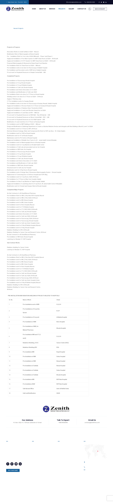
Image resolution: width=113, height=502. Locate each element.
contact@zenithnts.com (74, 2)
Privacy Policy (51, 498)
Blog (58, 498)
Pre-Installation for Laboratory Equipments (68, 468)
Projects (59, 9)
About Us (40, 9)
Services (50, 9)
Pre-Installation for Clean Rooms (69, 463)
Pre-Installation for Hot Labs (67, 460)
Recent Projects (38, 455)
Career (64, 498)
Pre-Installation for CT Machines (69, 473)
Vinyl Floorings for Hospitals (67, 451)
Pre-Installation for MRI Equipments (70, 482)
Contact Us (79, 9)
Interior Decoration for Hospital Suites (68, 455)
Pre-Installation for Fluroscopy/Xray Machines (67, 477)
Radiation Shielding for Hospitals (69, 485)
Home (32, 9)
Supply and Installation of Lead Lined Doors (68, 446)
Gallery (69, 9)
